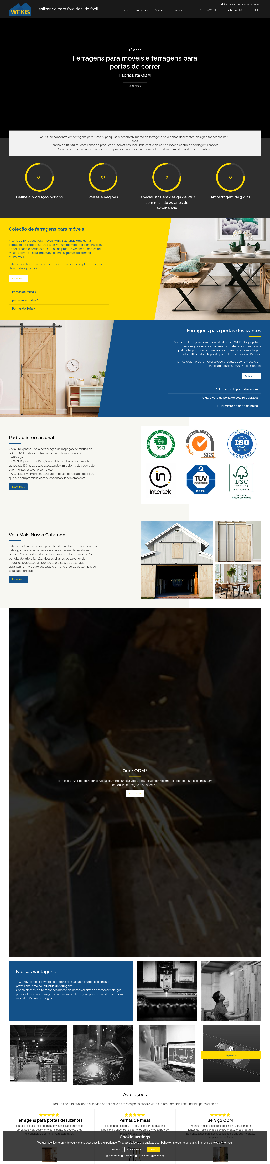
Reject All (116, 1149)
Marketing (157, 1155)
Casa (126, 10)
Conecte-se (243, 4)
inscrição (255, 4)
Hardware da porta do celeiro (237, 392)
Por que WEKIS (208, 10)
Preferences (142, 1155)
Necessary (112, 1155)
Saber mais (135, 86)
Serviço (159, 10)
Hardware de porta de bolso (238, 409)
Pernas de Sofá (22, 310)
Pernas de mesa (23, 293)
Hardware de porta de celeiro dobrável (231, 401)
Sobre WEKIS (235, 10)
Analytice (127, 1155)
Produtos (140, 10)
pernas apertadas (24, 301)
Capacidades (181, 10)
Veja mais (231, 1058)
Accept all (153, 1149)
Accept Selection (134, 1149)
